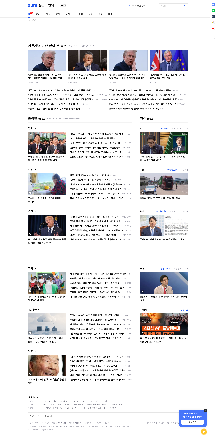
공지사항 (88, 423)
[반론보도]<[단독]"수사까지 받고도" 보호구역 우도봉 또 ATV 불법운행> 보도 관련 (75, 401)
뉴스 (41, 5)
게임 (110, 14)
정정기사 (32, 397)
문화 (90, 14)
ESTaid (32, 430)
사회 (48, 14)
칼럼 (100, 14)
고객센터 (98, 423)
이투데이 (112, 82)
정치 (38, 14)
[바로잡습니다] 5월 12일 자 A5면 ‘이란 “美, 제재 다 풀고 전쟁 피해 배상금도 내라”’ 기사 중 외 (79, 407)
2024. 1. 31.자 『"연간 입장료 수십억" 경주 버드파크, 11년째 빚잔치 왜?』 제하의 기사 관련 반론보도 (83, 404)
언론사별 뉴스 (33, 416)
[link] (213, 4)
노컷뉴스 (164, 128)
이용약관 (45, 423)
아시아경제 (72, 82)
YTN (186, 128)
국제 (68, 14)
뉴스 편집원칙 (33, 423)
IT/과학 (79, 14)
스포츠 (62, 5)
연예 (51, 5)
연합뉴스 (173, 211)
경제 (58, 14)
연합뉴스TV (176, 128)
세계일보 (153, 82)
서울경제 (184, 169)
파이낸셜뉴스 (33, 82)
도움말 (107, 423)
